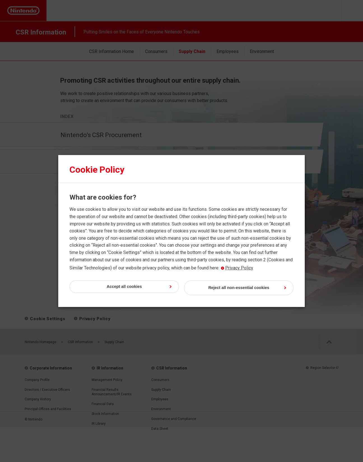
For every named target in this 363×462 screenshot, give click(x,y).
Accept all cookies (140, 287)
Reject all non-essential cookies (239, 287)
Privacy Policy (236, 268)
